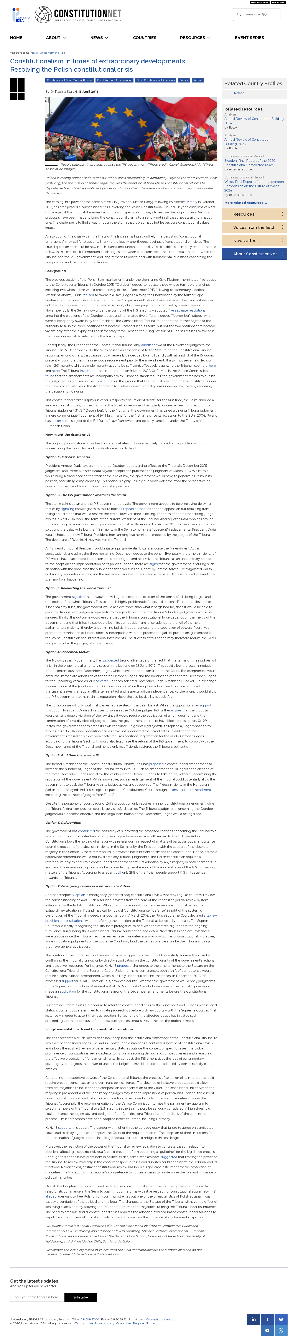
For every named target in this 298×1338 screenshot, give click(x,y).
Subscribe (278, 2)
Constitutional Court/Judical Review (69, 80)
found (160, 321)
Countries (144, 37)
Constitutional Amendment (114, 80)
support (205, 705)
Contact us (123, 1323)
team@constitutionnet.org (157, 1319)
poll (118, 872)
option (80, 895)
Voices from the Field (52, 52)
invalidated (88, 371)
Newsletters (259, 2)
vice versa (100, 681)
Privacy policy (104, 1323)
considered (86, 831)
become (57, 421)
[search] (256, 14)
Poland (197, 80)
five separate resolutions (186, 310)
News (100, 37)
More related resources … (245, 203)
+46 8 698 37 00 (88, 1319)
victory (192, 202)
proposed (156, 764)
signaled (78, 597)
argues (176, 710)
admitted (148, 345)
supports (64, 1128)
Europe (184, 80)
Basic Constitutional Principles (156, 80)
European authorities (135, 509)
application (68, 991)
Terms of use (84, 1323)
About (56, 37)
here (204, 366)
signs (154, 564)
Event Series (249, 37)
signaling (67, 509)
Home (16, 37)
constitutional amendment (190, 790)
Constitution (104, 381)
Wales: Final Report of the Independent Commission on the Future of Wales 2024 (254, 186)
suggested (110, 660)
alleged (50, 1196)
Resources (196, 37)
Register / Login (144, 1323)
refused (88, 295)
